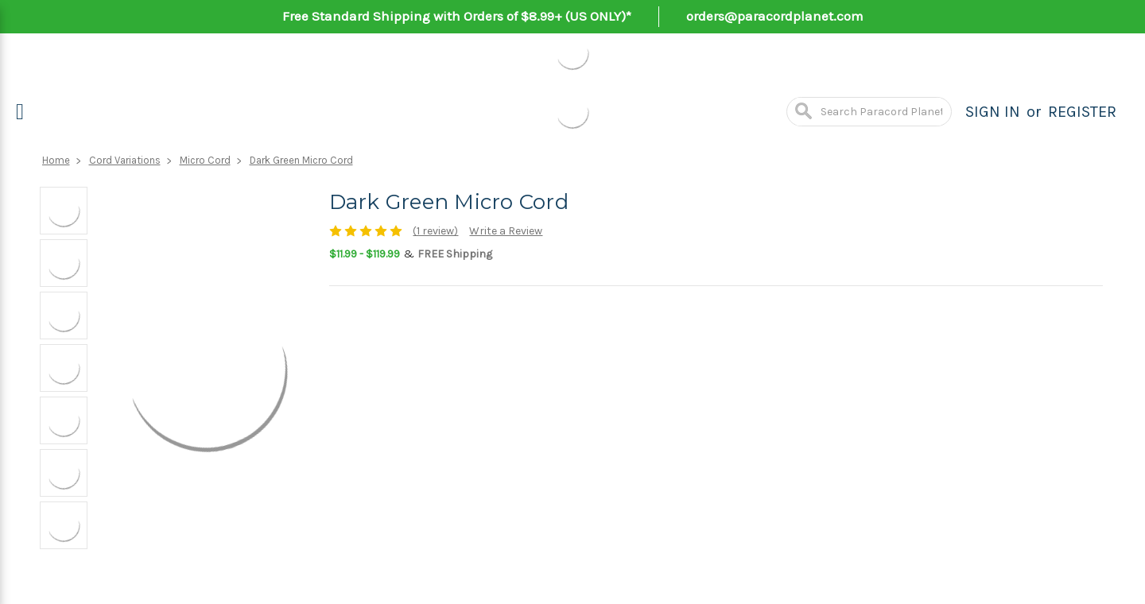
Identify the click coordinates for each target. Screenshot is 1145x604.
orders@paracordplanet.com (775, 16)
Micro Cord (205, 160)
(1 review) (435, 231)
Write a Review (505, 231)
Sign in (992, 112)
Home (56, 160)
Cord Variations (125, 160)
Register (1082, 112)
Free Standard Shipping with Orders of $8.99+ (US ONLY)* (456, 16)
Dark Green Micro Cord (301, 160)
